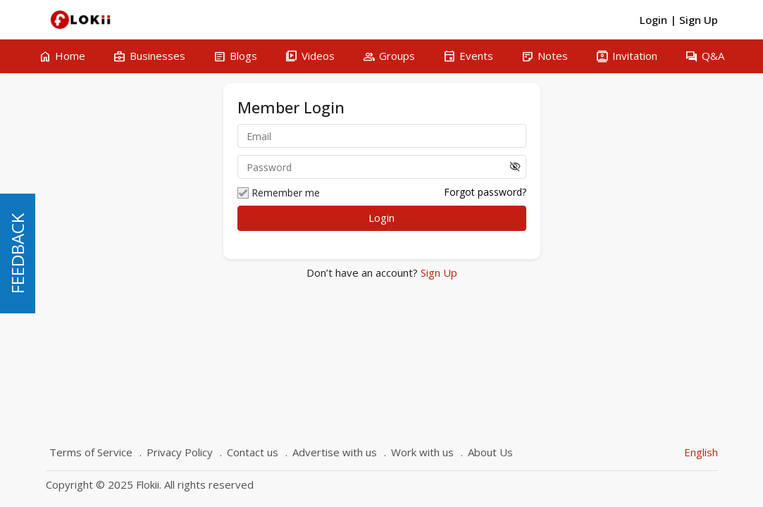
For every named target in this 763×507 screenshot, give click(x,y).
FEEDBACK (17, 253)
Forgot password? (485, 192)
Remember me (278, 193)
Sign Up (437, 272)
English (701, 452)
